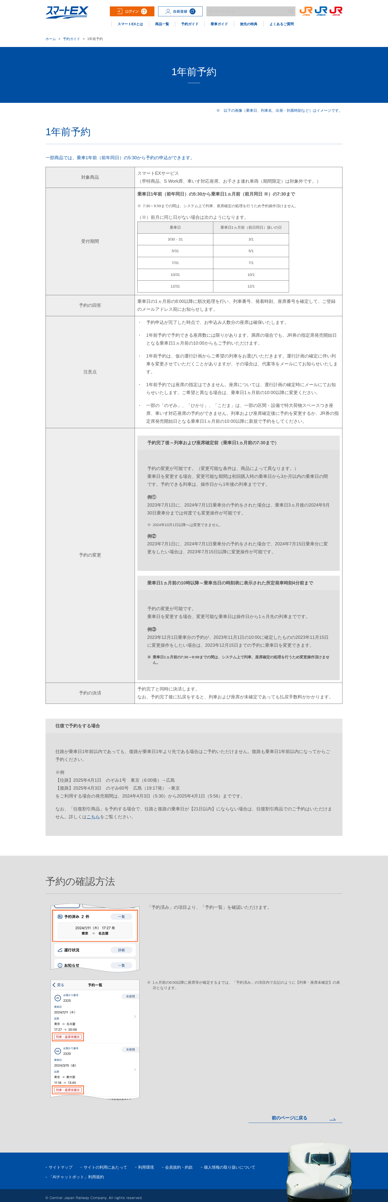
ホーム (51, 39)
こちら (93, 816)
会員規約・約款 (179, 1167)
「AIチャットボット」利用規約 (76, 1177)
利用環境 (146, 1167)
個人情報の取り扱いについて (229, 1167)
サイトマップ (61, 1167)
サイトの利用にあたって (105, 1167)
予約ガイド (71, 39)
